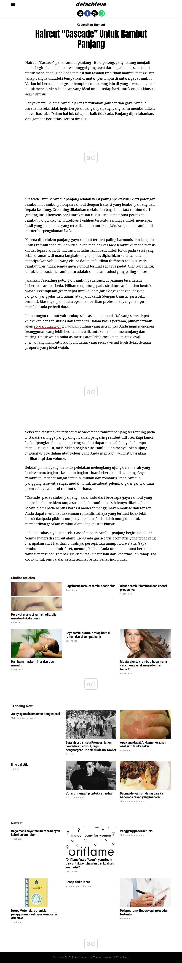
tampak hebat (36, 502)
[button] (13, 4)
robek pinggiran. (47, 326)
